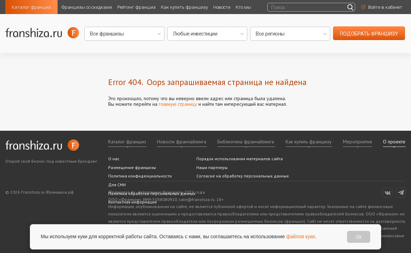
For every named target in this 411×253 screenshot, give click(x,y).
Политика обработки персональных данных (151, 193)
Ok (358, 237)
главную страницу (178, 104)
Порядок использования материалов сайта (239, 158)
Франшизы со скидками (86, 7)
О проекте (394, 141)
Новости (221, 7)
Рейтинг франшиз (136, 7)
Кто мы (243, 7)
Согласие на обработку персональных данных (242, 176)
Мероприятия (357, 141)
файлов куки (300, 236)
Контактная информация (132, 202)
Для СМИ (117, 184)
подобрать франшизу (369, 34)
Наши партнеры (212, 167)
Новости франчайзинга (181, 141)
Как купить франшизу (184, 7)
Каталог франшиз (31, 7)
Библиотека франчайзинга (245, 141)
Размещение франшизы (132, 167)
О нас (113, 158)
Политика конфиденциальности (140, 176)
